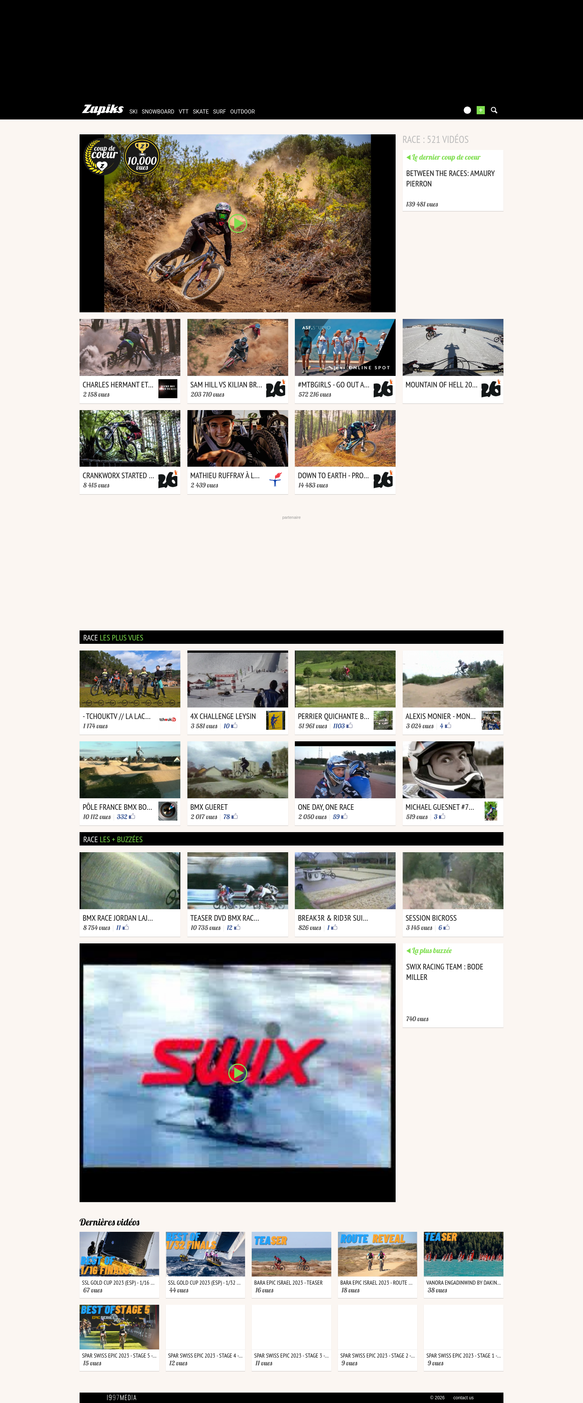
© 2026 (437, 1397)
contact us (463, 1397)
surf (219, 112)
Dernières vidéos (109, 1222)
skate (201, 112)
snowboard (158, 112)
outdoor (242, 112)
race (113, 637)
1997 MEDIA (124, 1398)
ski (133, 112)
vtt (184, 112)
